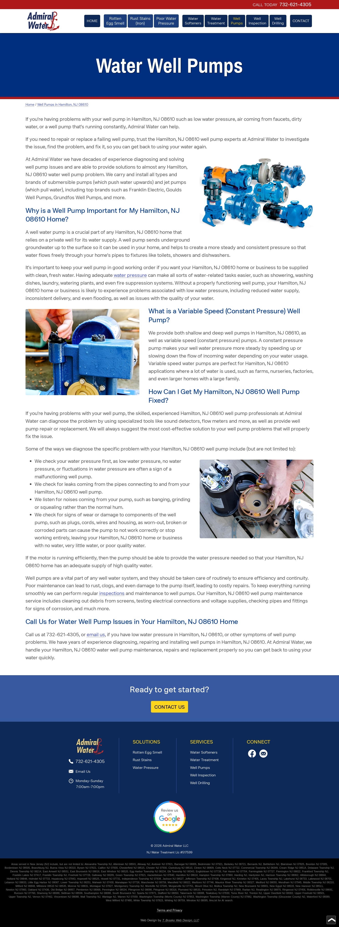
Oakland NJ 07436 (38, 889)
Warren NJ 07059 (128, 896)
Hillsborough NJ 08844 (313, 875)
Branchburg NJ (39, 867)
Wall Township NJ (90, 896)
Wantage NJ (109, 896)
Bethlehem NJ (271, 864)
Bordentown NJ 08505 (17, 867)
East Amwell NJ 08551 (56, 871)
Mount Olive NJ (203, 886)
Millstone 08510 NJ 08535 (51, 886)
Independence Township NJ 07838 (141, 878)
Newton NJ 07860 (16, 889)
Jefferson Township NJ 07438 (202, 878)
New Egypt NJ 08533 (282, 886)
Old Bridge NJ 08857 (63, 889)
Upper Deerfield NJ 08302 (278, 893)
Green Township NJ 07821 (131, 875)
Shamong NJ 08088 (48, 893)
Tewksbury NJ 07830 (217, 893)
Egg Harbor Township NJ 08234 (148, 871)
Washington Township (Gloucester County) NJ (279, 896)
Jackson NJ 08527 (173, 878)
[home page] (43, 21)
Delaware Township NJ (321, 867)
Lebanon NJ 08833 (15, 882)
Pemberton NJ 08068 (88, 889)
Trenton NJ (255, 893)
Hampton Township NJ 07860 (216, 875)
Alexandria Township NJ (98, 864)
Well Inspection (203, 775)
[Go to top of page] (331, 920)
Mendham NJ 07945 (289, 882)
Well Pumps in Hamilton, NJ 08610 (62, 105)
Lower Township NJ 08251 (76, 882)
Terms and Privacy (169, 910)
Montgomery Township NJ (129, 886)
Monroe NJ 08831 (78, 886)
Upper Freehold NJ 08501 (309, 893)
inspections (112, 593)
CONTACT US (169, 707)
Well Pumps (200, 767)
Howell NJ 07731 (110, 878)
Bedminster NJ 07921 (210, 864)
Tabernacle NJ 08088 (192, 893)
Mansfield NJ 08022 (179, 882)
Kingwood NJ (227, 878)
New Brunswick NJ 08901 (253, 886)
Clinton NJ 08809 (204, 867)
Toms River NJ (239, 893)
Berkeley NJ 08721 (235, 864)
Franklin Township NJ (55, 875)
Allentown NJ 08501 (124, 864)
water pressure (130, 275)
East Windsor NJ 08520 (114, 871)
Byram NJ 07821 (86, 867)
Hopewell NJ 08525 (88, 878)
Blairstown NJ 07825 (292, 864)
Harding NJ (240, 875)
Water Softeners (203, 752)
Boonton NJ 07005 (316, 864)
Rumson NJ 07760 (24, 893)
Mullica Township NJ (225, 886)
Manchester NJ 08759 (153, 882)
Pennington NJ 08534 (114, 889)
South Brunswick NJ (123, 893)
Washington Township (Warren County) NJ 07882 (224, 896)
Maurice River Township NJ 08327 (234, 882)
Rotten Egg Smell (147, 752)
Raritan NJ (248, 889)
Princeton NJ (209, 889)
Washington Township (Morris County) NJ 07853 (166, 896)
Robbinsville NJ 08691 (319, 889)
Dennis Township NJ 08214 (25, 871)
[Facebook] (252, 756)
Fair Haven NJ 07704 (235, 871)
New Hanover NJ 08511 (309, 886)
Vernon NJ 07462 (42, 896)
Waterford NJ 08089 (318, 896)
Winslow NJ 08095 (197, 900)
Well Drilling (200, 782)
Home (29, 105)
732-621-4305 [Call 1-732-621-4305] (295, 5)
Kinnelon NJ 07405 (248, 878)
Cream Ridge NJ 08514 (292, 867)
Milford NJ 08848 (25, 886)
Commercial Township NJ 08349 (259, 867)
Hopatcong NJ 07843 (63, 878)
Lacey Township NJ (271, 878)
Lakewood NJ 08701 (319, 878)
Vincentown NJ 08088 (66, 896)
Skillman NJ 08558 (71, 893)
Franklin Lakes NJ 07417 (27, 875)
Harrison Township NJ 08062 (282, 875)
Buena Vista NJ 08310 (63, 867)
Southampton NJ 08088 (97, 893)
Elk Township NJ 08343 (181, 871)
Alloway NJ (144, 864)
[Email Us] (263, 756)
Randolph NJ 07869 (229, 889)
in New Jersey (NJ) (38, 864)
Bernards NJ (254, 864)
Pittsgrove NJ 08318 (164, 889)
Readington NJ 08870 (268, 889)
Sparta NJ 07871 (146, 893)
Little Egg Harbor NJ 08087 (43, 882)
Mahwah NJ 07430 (103, 882)
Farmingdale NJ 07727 (262, 871)
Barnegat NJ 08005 (185, 864)
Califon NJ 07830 (107, 867)
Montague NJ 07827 (101, 886)
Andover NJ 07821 (162, 864)
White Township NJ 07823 (148, 900)
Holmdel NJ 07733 (39, 878)
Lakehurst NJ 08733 (295, 878)
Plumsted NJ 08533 (189, 889)
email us (96, 634)
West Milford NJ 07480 (119, 900)
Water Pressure (145, 767)
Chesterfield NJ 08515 (132, 867)
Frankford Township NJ (315, 871)
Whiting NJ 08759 (175, 900)
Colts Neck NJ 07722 (227, 867)
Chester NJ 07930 (156, 867)
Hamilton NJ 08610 (187, 875)
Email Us (83, 771)
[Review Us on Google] (169, 832)
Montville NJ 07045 (156, 886)
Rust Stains (142, 759)
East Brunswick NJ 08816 (84, 871)
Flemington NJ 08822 (288, 871)
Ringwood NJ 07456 (293, 889)
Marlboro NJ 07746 (203, 882)
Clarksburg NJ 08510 (180, 867)
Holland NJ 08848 (17, 878)
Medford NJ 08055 (266, 882)
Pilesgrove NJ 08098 (140, 889)
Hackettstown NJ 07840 (160, 875)
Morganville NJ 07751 (181, 886)
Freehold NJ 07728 (79, 875)
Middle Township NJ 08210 (318, 882)
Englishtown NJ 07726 (208, 871)
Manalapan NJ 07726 (127, 882)
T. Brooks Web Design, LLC (180, 920)
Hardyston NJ (256, 875)
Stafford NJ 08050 (168, 893)
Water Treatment (204, 759)
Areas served (18, 864)
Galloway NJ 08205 (103, 875)
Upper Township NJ (20, 896)
